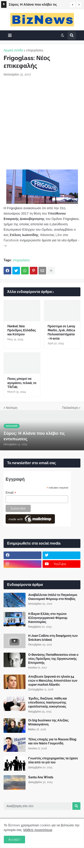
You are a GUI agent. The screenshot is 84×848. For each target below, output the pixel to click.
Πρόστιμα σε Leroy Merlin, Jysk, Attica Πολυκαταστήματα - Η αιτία (61, 332)
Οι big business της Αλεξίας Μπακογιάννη (48, 722)
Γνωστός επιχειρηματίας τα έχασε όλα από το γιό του (53, 760)
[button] (72, 4)
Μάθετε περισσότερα (37, 830)
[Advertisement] (42, 123)
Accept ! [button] (14, 839)
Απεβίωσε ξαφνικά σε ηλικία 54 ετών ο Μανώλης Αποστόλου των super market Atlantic (52, 680)
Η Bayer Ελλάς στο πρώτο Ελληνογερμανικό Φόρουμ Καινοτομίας (47, 618)
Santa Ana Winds (40, 777)
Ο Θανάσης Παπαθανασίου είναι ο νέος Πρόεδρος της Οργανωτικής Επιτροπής (53, 658)
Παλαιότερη (70, 407)
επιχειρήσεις (34, 50)
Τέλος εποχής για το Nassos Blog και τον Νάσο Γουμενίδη (52, 741)
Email (11, 493)
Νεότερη (11, 407)
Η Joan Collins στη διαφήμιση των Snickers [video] (53, 637)
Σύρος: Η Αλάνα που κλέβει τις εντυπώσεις (33, 5)
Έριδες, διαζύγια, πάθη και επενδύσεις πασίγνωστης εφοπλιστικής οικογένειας (47, 702)
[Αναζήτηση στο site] (37, 806)
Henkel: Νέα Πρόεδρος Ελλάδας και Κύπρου (21, 330)
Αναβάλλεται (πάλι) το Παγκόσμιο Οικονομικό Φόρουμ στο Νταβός (52, 597)
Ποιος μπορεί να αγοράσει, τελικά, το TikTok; (21, 382)
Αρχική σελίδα (13, 50)
